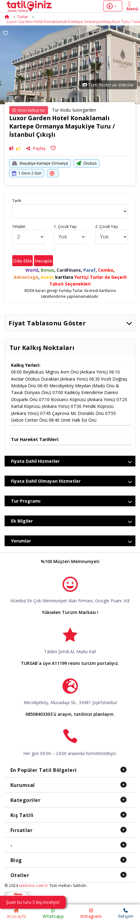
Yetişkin (18, 226)
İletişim (126, 913)
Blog (16, 860)
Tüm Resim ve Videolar (108, 85)
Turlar (22, 16)
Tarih (16, 200)
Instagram (91, 913)
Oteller (19, 875)
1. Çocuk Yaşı (65, 226)
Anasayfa (16, 913)
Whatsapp (53, 913)
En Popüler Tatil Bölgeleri (43, 770)
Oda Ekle (22, 261)
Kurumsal (22, 785)
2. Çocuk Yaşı (106, 226)
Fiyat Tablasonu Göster (70, 323)
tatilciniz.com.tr (33, 885)
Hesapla (43, 261)
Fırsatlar (21, 830)
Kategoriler (25, 800)
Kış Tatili (22, 815)
